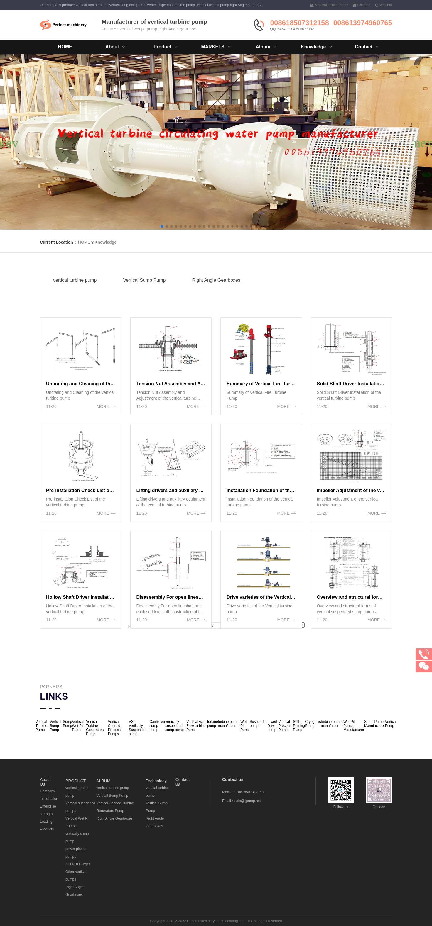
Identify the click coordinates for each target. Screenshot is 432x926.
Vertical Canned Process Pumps (114, 728)
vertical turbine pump (75, 286)
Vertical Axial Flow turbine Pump (196, 726)
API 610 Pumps (77, 864)
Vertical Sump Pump (144, 286)
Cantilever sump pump (157, 726)
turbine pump (212, 724)
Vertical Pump (390, 724)
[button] (162, 226)
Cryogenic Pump (313, 724)
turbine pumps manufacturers (229, 724)
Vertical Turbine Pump (41, 726)
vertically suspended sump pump (174, 726)
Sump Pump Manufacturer (374, 724)
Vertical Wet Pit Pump (78, 726)
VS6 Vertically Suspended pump (138, 728)
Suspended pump (259, 724)
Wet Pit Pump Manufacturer (353, 726)
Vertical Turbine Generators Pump (95, 728)
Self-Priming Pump (299, 726)
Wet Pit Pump (244, 726)
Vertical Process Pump (285, 726)
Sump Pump (67, 724)
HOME (65, 46)
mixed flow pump (272, 726)
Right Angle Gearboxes (216, 286)
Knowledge (106, 242)
